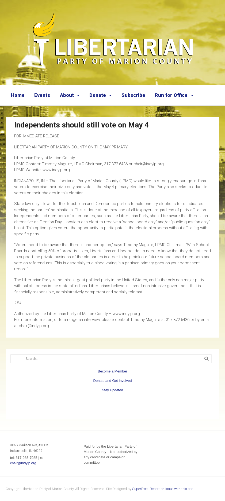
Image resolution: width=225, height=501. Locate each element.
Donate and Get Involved (112, 381)
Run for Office (171, 95)
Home (18, 95)
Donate (97, 95)
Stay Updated (112, 390)
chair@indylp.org (23, 463)
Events (42, 95)
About (67, 95)
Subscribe (133, 95)
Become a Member (112, 371)
